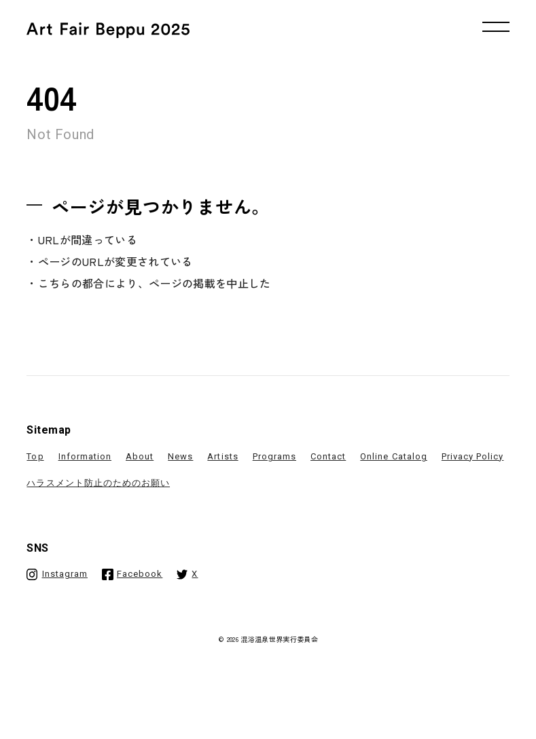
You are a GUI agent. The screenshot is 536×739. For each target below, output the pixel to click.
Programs (274, 456)
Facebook (139, 574)
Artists (222, 456)
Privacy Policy (473, 456)
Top (34, 456)
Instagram (65, 574)
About (140, 456)
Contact (328, 456)
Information (84, 456)
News (180, 456)
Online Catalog (393, 456)
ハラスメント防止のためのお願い (98, 483)
